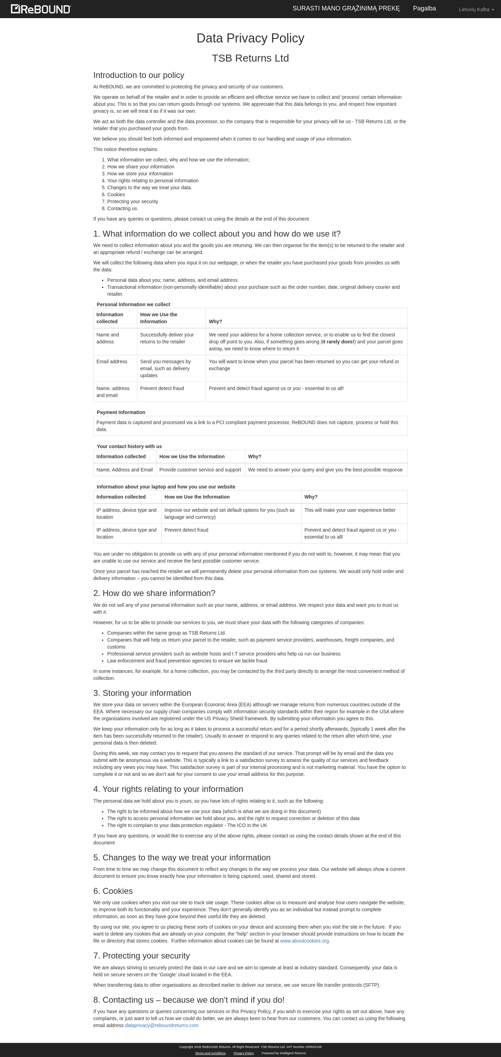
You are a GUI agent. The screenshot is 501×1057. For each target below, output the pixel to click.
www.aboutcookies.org (304, 941)
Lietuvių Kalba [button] (471, 9)
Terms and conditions (210, 1053)
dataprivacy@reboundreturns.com (161, 1025)
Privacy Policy (244, 1053)
